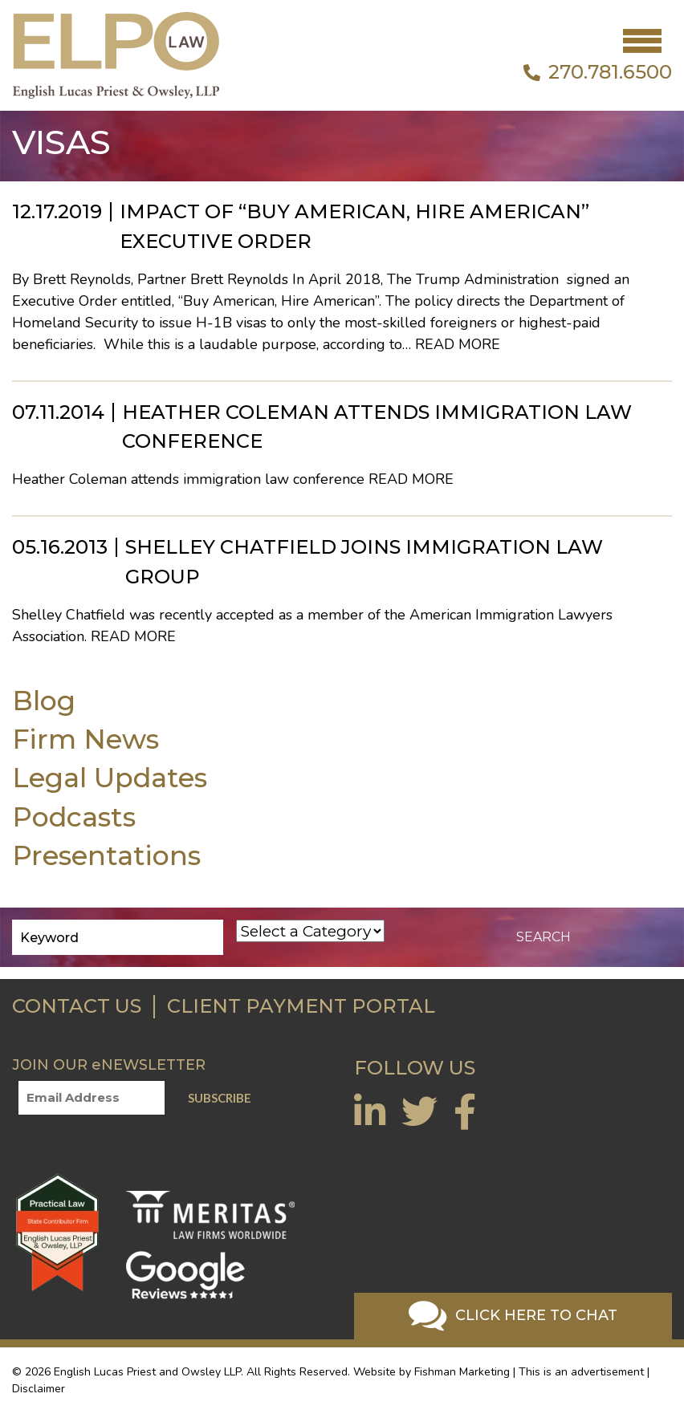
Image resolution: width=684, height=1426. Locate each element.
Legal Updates (109, 777)
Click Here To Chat (513, 1316)
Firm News (85, 738)
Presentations (106, 855)
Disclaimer (38, 1388)
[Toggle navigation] (642, 41)
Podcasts (74, 816)
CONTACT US (76, 1006)
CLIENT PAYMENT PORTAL (301, 1006)
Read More (457, 344)
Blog (43, 700)
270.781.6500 (597, 72)
